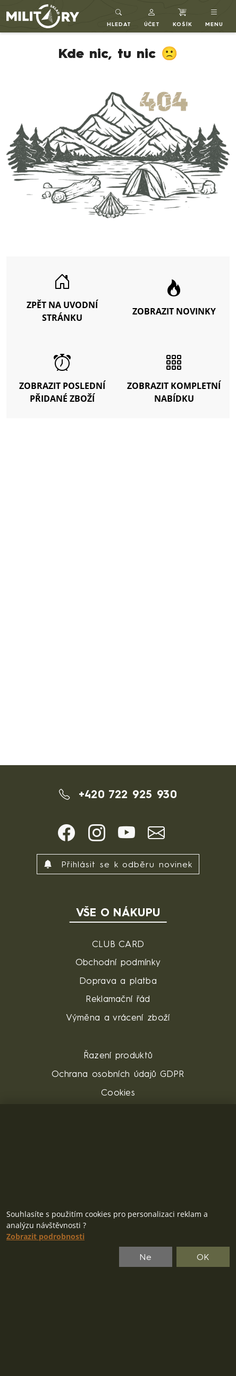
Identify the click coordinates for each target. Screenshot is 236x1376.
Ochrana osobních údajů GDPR (118, 1073)
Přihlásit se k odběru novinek (118, 864)
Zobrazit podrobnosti (45, 1236)
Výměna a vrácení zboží (118, 1017)
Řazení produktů (118, 1054)
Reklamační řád (118, 998)
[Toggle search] (119, 16)
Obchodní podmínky (118, 961)
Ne (145, 1256)
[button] (152, 16)
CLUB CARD (118, 943)
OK (203, 1256)
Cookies (118, 1092)
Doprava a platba (118, 980)
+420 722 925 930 (118, 794)
